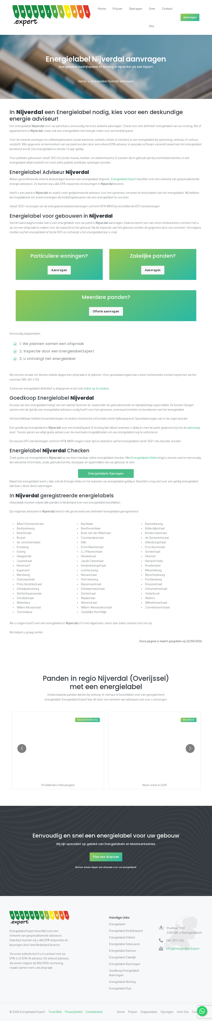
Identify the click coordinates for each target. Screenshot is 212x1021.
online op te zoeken (96, 388)
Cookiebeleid (94, 1012)
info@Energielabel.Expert (182, 948)
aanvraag (193, 427)
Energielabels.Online (144, 457)
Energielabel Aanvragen (124, 964)
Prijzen (117, 8)
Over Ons (152, 17)
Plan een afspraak (106, 856)
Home (102, 8)
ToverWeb (55, 1012)
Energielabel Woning (122, 981)
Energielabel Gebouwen (124, 944)
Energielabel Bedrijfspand (126, 930)
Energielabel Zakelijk (122, 957)
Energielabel (117, 924)
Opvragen (135, 8)
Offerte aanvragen (106, 311)
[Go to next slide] (190, 748)
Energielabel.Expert (123, 179)
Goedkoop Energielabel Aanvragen (124, 973)
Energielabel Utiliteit (122, 937)
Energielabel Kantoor (122, 950)
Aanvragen (190, 17)
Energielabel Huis (120, 988)
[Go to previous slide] (21, 748)
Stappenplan (149, 1012)
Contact (167, 8)
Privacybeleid (73, 1012)
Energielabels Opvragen (105, 473)
